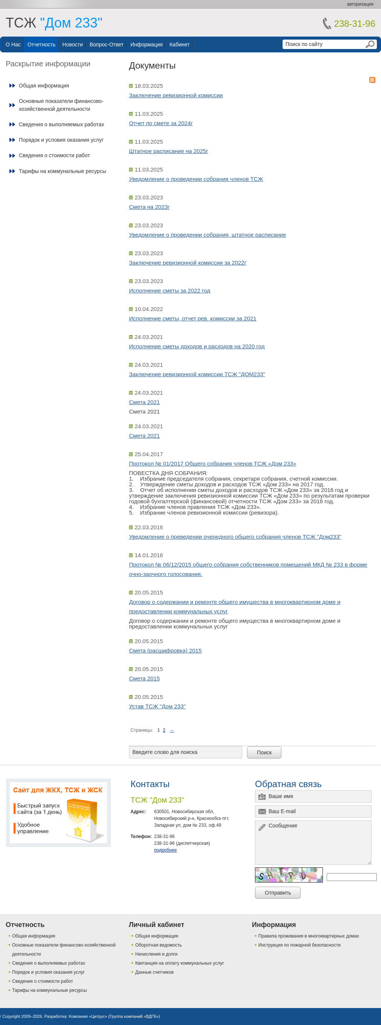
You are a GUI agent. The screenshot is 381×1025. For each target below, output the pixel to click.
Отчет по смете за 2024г (161, 123)
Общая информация (44, 86)
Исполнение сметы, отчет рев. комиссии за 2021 (193, 318)
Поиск (264, 752)
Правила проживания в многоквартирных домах (308, 936)
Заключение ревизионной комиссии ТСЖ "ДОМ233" (197, 374)
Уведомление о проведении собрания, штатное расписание (207, 234)
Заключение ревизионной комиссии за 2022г (187, 262)
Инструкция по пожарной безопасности (299, 945)
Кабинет (179, 44)
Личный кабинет (156, 924)
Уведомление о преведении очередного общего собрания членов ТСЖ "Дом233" (235, 536)
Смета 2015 (144, 678)
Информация (147, 44)
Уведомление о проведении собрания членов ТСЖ (196, 179)
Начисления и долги (156, 954)
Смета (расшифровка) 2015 (165, 650)
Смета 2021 (144, 402)
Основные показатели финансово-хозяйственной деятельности (61, 105)
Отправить (278, 893)
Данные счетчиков (154, 972)
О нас (13, 44)
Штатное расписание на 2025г (168, 151)
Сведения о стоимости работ (54, 155)
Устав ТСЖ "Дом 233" (157, 706)
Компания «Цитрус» (88, 1016)
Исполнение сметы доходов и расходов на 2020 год (197, 346)
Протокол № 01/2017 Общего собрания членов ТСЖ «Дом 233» (213, 463)
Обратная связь (288, 784)
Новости (72, 44)
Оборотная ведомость (158, 945)
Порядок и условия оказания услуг (61, 140)
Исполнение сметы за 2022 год (169, 290)
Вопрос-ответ (106, 44)
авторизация (360, 4)
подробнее (165, 850)
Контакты (150, 784)
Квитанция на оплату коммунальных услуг (179, 963)
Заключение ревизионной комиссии (176, 95)
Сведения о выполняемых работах (61, 124)
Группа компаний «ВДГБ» (134, 1016)
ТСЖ (54, 23)
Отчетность (42, 44)
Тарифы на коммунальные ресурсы (62, 171)
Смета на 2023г (149, 207)
